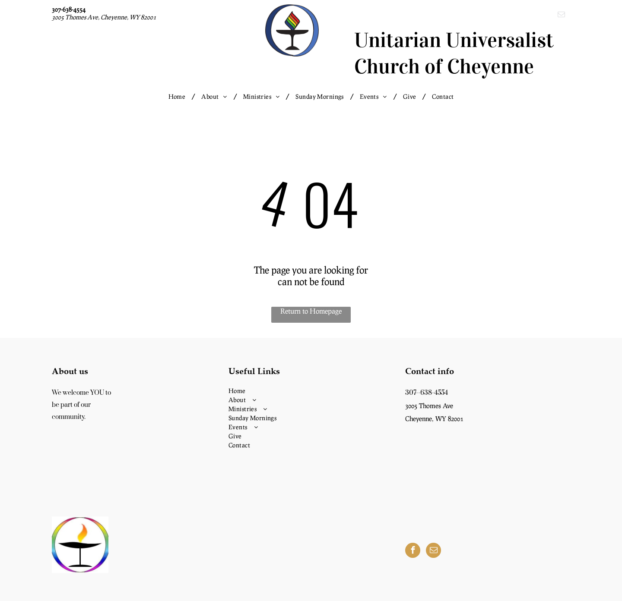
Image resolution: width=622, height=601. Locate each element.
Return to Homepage (311, 311)
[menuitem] (178, 96)
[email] (561, 15)
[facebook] (412, 551)
